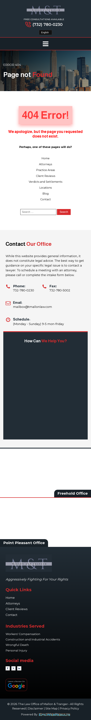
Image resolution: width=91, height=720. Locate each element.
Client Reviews (45, 176)
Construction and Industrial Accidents (33, 639)
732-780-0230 (23, 290)
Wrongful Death (18, 645)
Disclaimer (35, 708)
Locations (45, 187)
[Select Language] (45, 32)
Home (45, 158)
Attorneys (45, 164)
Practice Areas (45, 170)
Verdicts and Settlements (45, 181)
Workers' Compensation (23, 634)
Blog (45, 193)
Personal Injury (17, 650)
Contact (45, 199)
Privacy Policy (69, 708)
